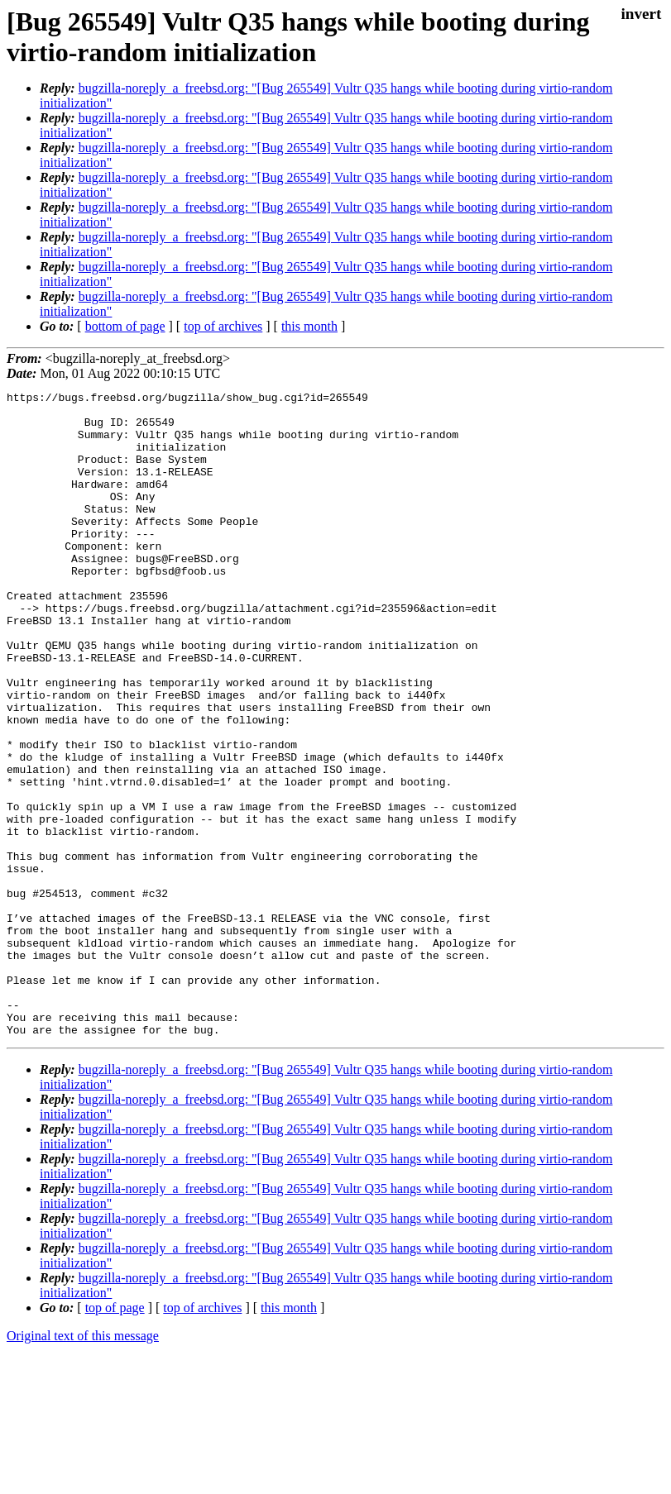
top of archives (223, 326)
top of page (115, 1437)
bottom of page (125, 326)
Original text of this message (83, 1465)
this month (309, 326)
